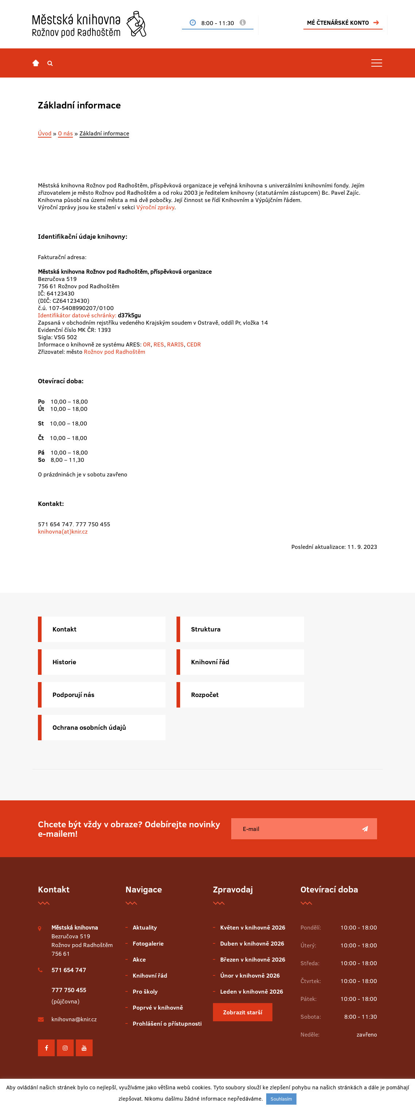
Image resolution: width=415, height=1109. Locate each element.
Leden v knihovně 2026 (251, 991)
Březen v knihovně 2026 (252, 959)
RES (159, 344)
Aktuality (145, 927)
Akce (139, 959)
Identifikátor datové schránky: (77, 315)
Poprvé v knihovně (158, 1007)
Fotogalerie (148, 943)
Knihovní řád (150, 975)
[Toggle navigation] (377, 63)
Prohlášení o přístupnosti (167, 1023)
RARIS (175, 344)
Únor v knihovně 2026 (250, 975)
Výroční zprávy (155, 207)
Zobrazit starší (242, 1012)
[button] (50, 63)
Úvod (44, 133)
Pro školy (145, 991)
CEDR (194, 344)
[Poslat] (365, 828)
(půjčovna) (68, 995)
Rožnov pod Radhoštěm (114, 352)
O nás (65, 133)
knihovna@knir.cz (74, 1019)
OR (147, 344)
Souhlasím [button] (281, 1099)
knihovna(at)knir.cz (63, 531)
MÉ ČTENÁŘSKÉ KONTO (338, 23)
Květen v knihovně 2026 (252, 927)
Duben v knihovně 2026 (252, 943)
